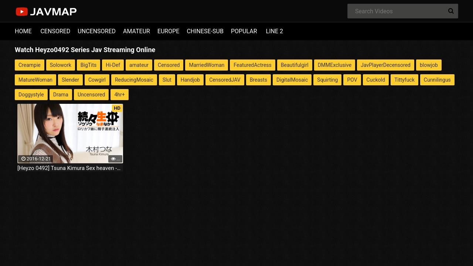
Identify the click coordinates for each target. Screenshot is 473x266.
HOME (23, 31)
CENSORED (55, 31)
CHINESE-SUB (205, 31)
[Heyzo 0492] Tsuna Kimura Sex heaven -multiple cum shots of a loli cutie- (70, 168)
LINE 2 (274, 31)
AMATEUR (136, 31)
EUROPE (168, 31)
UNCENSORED (97, 31)
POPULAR (244, 31)
